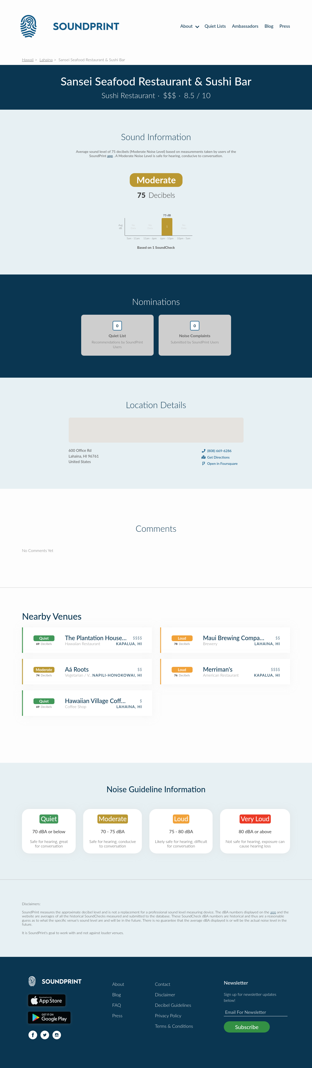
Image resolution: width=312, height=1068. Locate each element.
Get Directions (215, 457)
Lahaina (46, 59)
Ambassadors (245, 26)
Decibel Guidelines (173, 1005)
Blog (269, 26)
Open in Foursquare (219, 463)
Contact (162, 984)
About (189, 26)
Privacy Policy (168, 1015)
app (110, 156)
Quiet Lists (215, 26)
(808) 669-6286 (216, 451)
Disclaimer (165, 994)
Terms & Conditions (174, 1026)
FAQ (116, 1005)
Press (285, 26)
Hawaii (28, 59)
